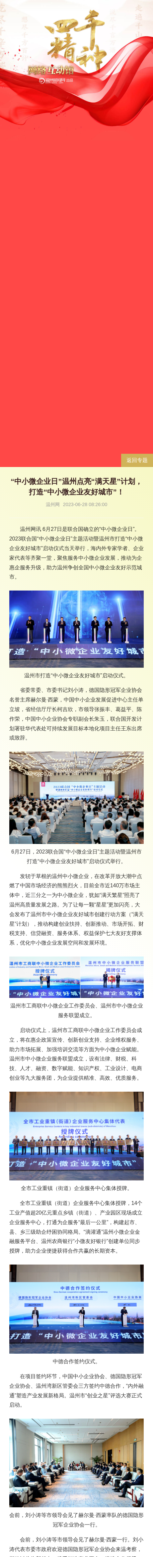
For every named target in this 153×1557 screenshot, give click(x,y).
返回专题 (137, 460)
